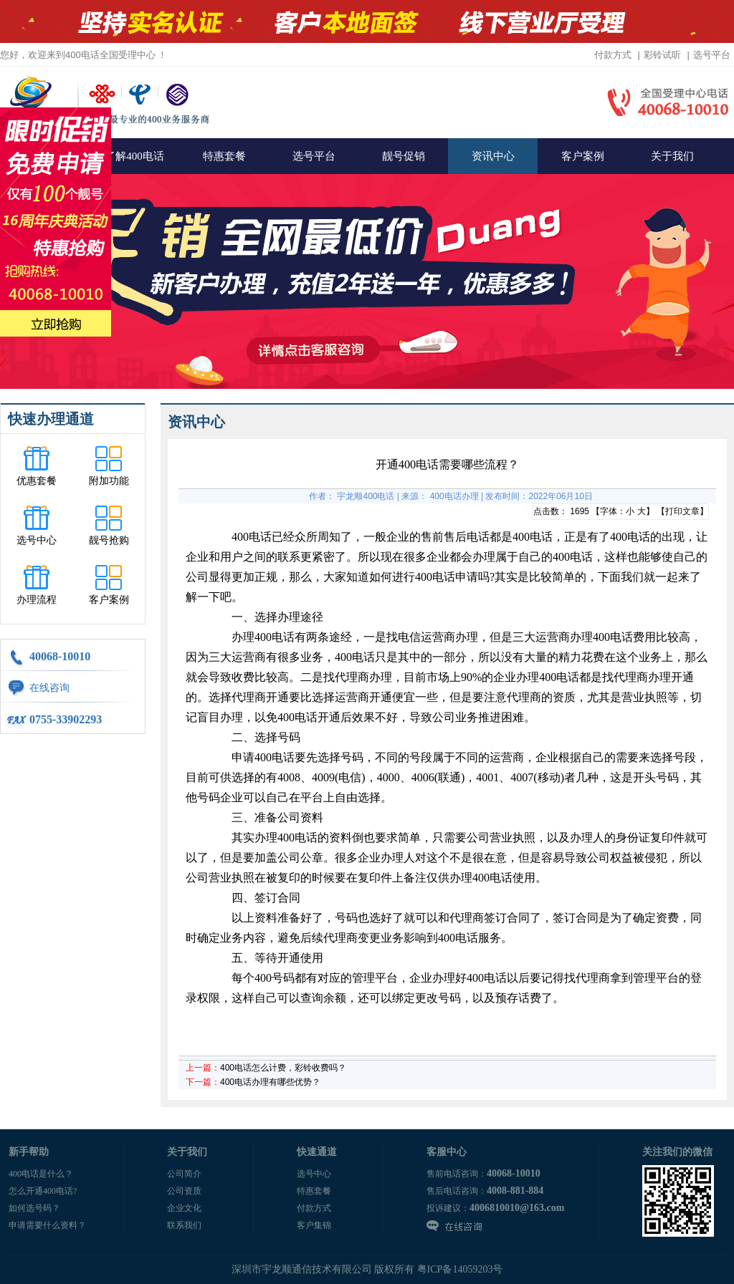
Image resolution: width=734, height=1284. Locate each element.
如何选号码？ (34, 1208)
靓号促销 (403, 156)
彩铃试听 (662, 54)
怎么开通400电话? (43, 1191)
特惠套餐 (224, 156)
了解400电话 (134, 156)
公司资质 (184, 1191)
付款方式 (612, 54)
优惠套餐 (36, 481)
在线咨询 (49, 687)
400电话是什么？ (41, 1174)
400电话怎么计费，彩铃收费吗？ (283, 1068)
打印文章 (682, 511)
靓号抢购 (109, 540)
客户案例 (582, 156)
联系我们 (184, 1225)
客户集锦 (314, 1225)
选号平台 (711, 54)
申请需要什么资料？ (47, 1225)
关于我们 (672, 156)
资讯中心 (493, 156)
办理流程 (36, 599)
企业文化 (184, 1208)
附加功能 (109, 481)
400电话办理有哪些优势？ (270, 1082)
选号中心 (36, 540)
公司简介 (184, 1174)
